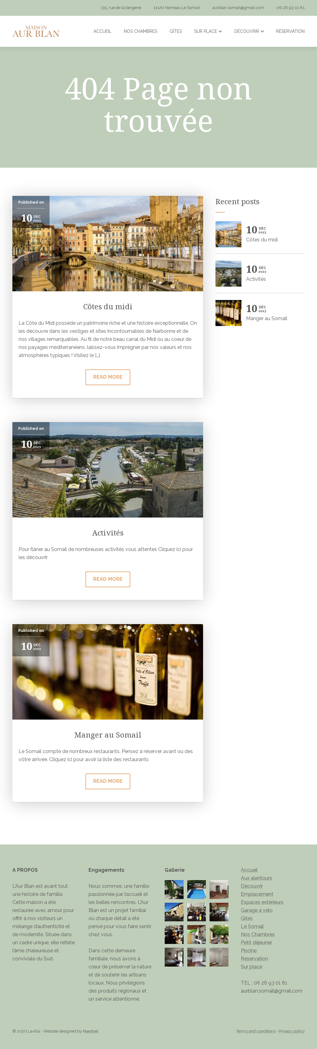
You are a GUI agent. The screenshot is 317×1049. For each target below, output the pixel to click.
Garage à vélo (257, 910)
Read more (108, 377)
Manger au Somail (107, 734)
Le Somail (252, 926)
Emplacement (257, 894)
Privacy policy (292, 1031)
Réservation (290, 31)
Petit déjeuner (256, 942)
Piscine (249, 951)
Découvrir (249, 31)
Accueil (102, 31)
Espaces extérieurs (262, 902)
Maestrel (90, 1031)
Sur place (208, 31)
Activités (108, 532)
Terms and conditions (256, 1031)
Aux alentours (256, 878)
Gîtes (176, 31)
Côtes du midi (107, 306)
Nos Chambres (140, 31)
